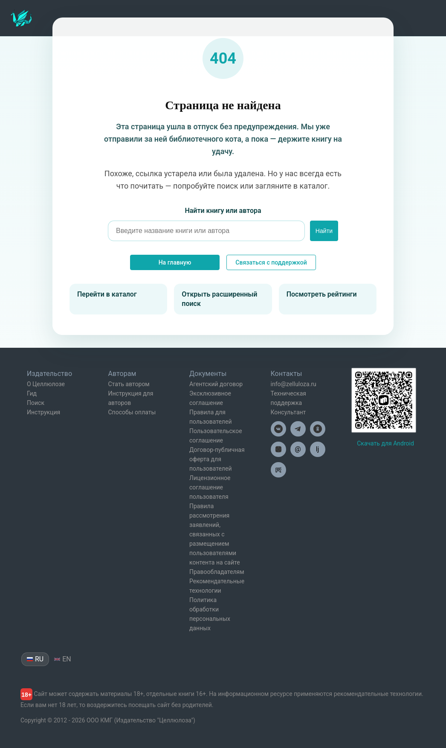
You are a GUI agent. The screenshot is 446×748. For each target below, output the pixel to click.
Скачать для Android (385, 443)
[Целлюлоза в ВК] (278, 429)
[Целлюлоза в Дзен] (278, 449)
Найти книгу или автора (223, 211)
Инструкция (43, 412)
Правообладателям (216, 571)
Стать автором (129, 384)
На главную (175, 262)
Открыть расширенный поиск (219, 299)
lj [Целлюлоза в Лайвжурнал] (317, 449)
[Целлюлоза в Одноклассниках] (317, 429)
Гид (32, 393)
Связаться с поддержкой (271, 262)
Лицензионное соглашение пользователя (210, 487)
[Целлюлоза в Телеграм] (298, 429)
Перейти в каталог (107, 294)
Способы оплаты (132, 412)
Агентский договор (216, 384)
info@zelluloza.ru (293, 384)
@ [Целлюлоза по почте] (298, 449)
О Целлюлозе (46, 384)
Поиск (35, 402)
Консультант (288, 412)
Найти (324, 230)
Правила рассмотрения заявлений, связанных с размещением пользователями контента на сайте (214, 534)
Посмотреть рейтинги (322, 294)
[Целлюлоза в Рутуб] (278, 469)
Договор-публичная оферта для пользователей (217, 459)
